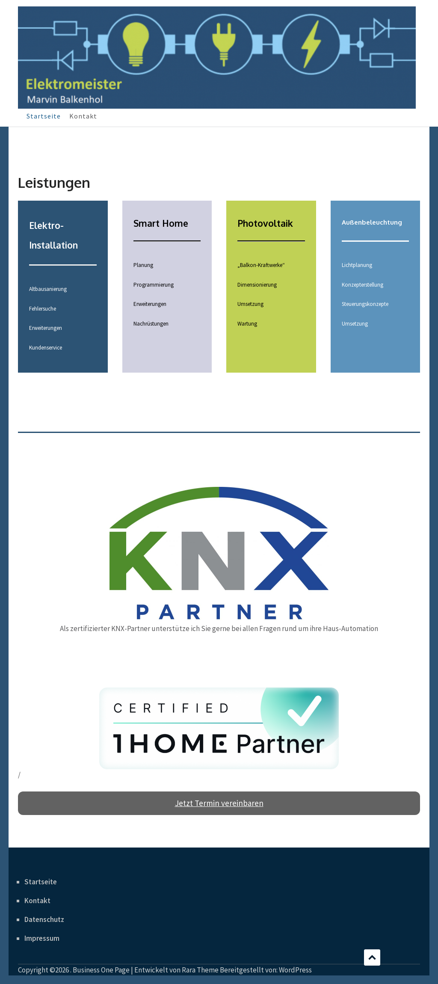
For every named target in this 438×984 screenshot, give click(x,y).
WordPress (295, 970)
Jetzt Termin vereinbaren (219, 803)
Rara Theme (200, 970)
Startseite (44, 116)
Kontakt (83, 116)
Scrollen (372, 957)
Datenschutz (44, 919)
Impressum (41, 938)
